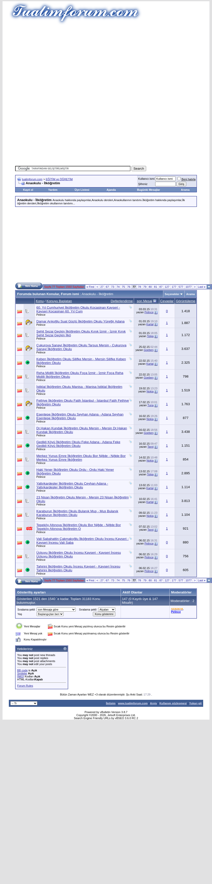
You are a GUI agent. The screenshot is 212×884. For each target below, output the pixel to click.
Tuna (150, 405)
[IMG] (20, 676)
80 (150, 286)
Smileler (22, 673)
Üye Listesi (82, 189)
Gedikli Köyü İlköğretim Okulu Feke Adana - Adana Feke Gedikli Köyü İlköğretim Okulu (78, 444)
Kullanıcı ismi (146, 178)
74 (118, 286)
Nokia (149, 391)
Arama (185, 189)
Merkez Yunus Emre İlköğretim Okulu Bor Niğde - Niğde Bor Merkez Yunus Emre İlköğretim (81, 457)
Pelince (40, 314)
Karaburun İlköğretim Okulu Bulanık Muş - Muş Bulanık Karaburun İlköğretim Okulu (77, 513)
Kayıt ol (28, 189)
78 (139, 286)
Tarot (150, 446)
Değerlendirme (122, 301)
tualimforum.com (32, 179)
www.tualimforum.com (133, 703)
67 (107, 286)
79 (144, 286)
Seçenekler (172, 294)
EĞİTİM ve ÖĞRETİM (59, 179)
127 (167, 286)
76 (128, 286)
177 (174, 286)
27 (101, 286)
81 (155, 286)
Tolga (150, 336)
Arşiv (153, 703)
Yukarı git (195, 703)
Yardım (53, 189)
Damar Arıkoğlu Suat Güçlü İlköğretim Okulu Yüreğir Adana (80, 321)
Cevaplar (167, 301)
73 (112, 286)
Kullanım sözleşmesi (173, 703)
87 (161, 286)
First (90, 286)
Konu (40, 301)
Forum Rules (25, 685)
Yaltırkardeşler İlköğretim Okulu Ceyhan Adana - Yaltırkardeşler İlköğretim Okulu (72, 485)
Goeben (148, 349)
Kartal (150, 324)
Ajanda (111, 189)
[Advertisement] (106, 60)
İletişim (111, 703)
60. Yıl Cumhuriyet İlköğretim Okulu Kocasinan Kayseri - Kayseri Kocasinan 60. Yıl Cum (78, 309)
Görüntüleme (185, 301)
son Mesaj (144, 301)
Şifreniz (143, 183)
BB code (22, 670)
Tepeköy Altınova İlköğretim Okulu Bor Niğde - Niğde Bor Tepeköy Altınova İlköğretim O (78, 527)
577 (181, 286)
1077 (189, 286)
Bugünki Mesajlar (148, 189)
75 (123, 286)
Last (201, 286)
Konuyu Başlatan (59, 301)
